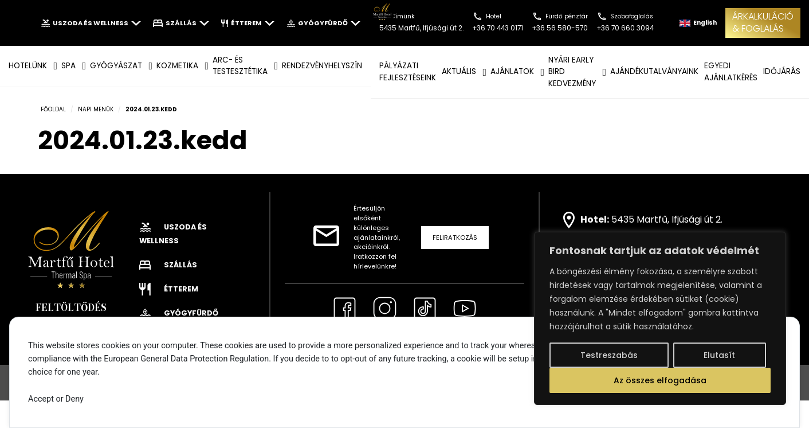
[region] (660, 318)
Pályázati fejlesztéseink (407, 71)
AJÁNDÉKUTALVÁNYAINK (654, 71)
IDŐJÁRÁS (781, 71)
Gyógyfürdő (323, 23)
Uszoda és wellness (91, 23)
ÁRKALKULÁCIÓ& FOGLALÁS (763, 22)
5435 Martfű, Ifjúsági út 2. (666, 219)
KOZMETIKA (177, 65)
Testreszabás (609, 355)
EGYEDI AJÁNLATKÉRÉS (730, 71)
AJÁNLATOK (512, 71)
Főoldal (53, 109)
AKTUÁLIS (459, 71)
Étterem (247, 23)
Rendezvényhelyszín (322, 65)
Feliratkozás (455, 237)
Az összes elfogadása (660, 380)
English (698, 22)
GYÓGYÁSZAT (116, 65)
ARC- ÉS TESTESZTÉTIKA (240, 66)
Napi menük (95, 109)
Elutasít (719, 355)
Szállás (181, 23)
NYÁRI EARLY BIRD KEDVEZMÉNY (572, 72)
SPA (68, 65)
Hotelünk (28, 65)
